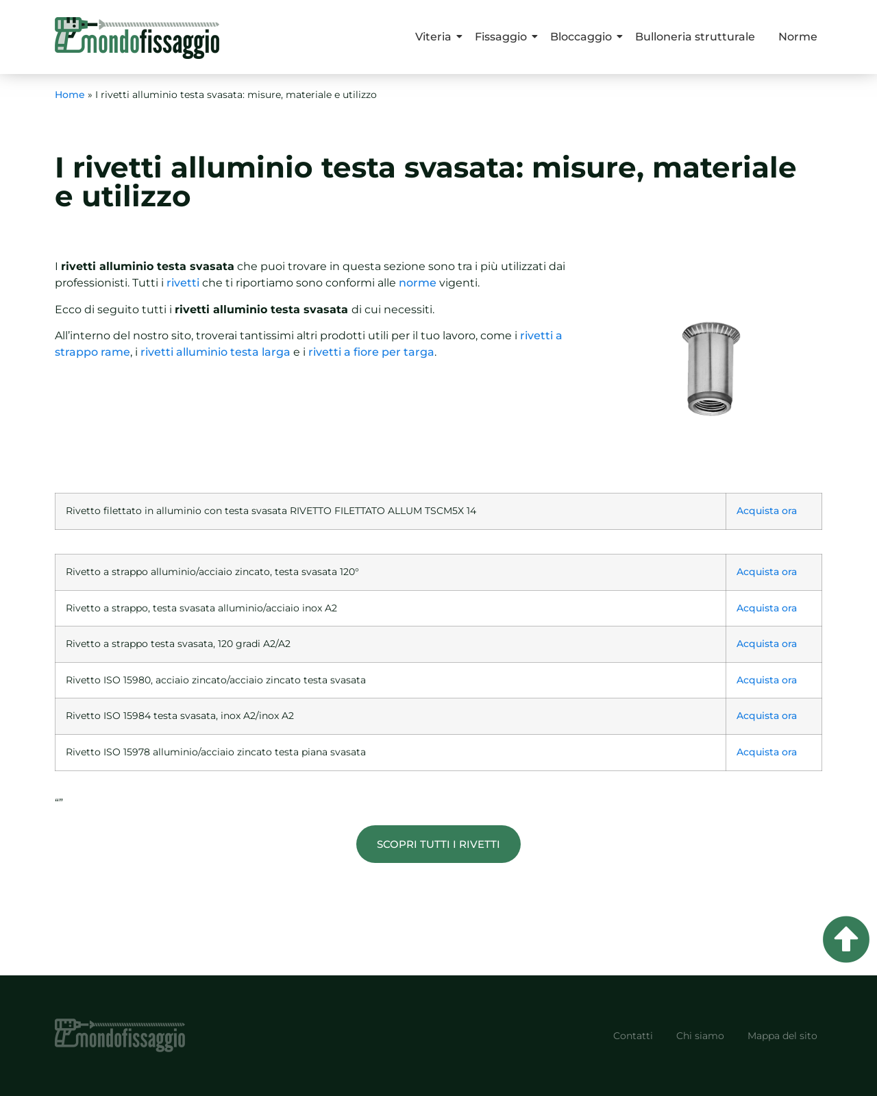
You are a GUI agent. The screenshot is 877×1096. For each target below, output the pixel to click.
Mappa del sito (782, 1036)
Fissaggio (503, 36)
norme (417, 282)
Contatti (633, 1036)
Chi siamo (700, 1036)
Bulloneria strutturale (695, 36)
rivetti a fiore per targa (371, 351)
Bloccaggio (583, 36)
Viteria (435, 36)
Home (70, 94)
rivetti (182, 282)
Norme (797, 36)
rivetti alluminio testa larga (215, 351)
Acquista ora (767, 510)
